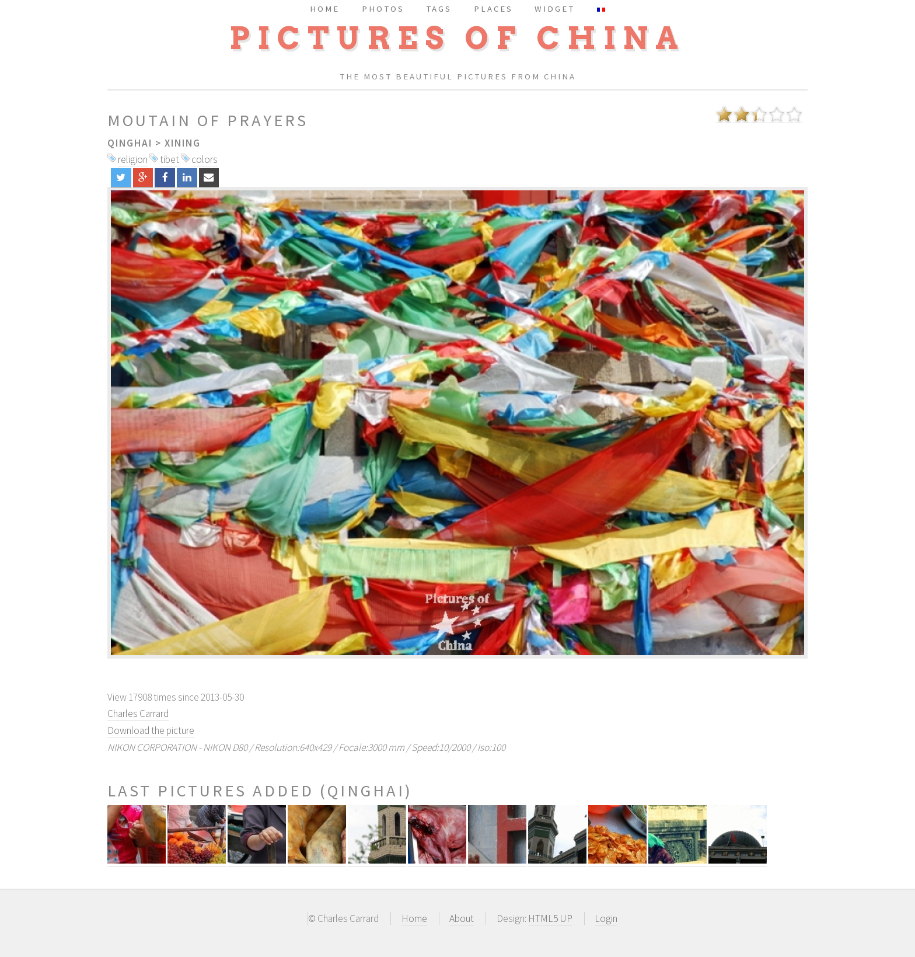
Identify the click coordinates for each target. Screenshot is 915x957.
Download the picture (150, 730)
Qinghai (129, 143)
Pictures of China (457, 38)
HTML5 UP (550, 918)
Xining (183, 143)
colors (204, 159)
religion (133, 159)
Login (606, 918)
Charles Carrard (138, 713)
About (461, 918)
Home (414, 918)
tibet (169, 159)
